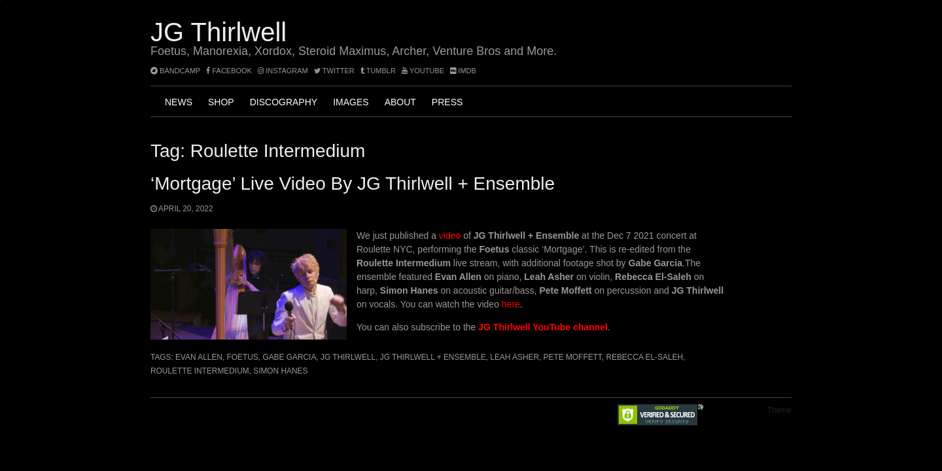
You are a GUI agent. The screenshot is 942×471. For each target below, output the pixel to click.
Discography (283, 102)
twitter (334, 71)
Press (447, 102)
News (178, 102)
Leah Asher (514, 357)
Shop (221, 102)
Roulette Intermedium (199, 370)
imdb (463, 71)
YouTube (423, 71)
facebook (229, 71)
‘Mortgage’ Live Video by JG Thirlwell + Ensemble (352, 183)
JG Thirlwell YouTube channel (543, 327)
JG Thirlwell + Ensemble (433, 357)
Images (350, 102)
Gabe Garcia (289, 357)
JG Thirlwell (218, 32)
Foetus (242, 357)
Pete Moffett (573, 357)
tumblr (379, 71)
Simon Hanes (280, 370)
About (400, 102)
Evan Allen (198, 357)
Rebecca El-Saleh (644, 357)
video (450, 235)
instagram (283, 71)
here (511, 304)
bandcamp (175, 71)
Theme (779, 410)
